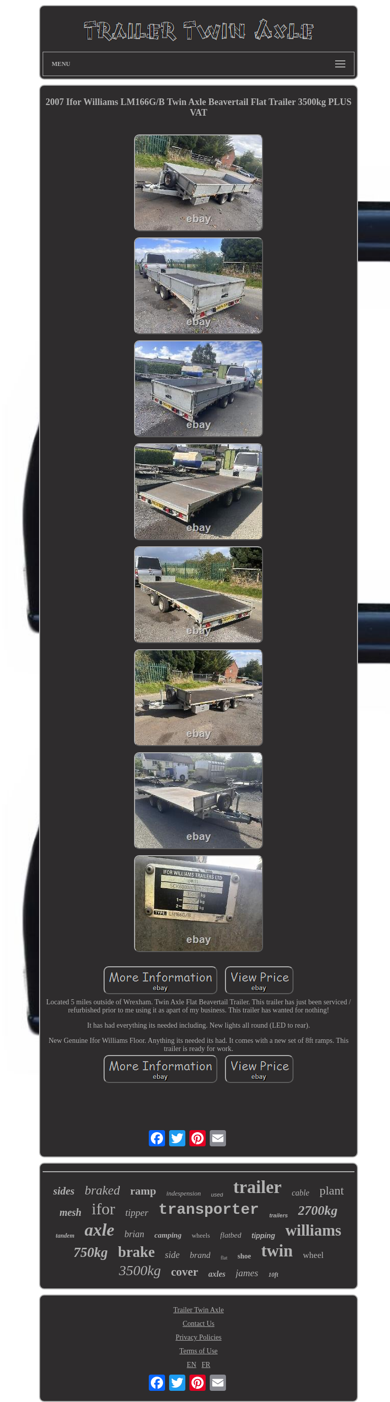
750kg (91, 1252)
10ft (273, 1274)
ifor (103, 1209)
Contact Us (199, 1323)
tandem (65, 1235)
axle (100, 1229)
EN (192, 1365)
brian (134, 1234)
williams (313, 1230)
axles (216, 1274)
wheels (200, 1235)
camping (167, 1235)
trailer (257, 1187)
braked (102, 1190)
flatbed (231, 1235)
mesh (70, 1212)
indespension (184, 1193)
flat (223, 1257)
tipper (136, 1212)
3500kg (139, 1270)
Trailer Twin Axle (198, 1310)
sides (64, 1191)
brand (200, 1255)
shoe (244, 1256)
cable (301, 1192)
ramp (143, 1190)
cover (185, 1272)
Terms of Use (198, 1351)
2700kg (318, 1210)
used (217, 1194)
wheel (313, 1255)
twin (276, 1251)
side (172, 1255)
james (247, 1273)
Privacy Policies (199, 1337)
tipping (263, 1236)
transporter (208, 1209)
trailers (278, 1215)
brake (136, 1252)
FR (206, 1365)
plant (331, 1190)
